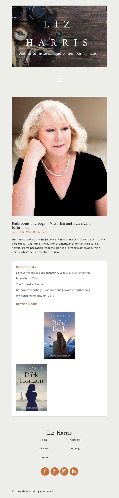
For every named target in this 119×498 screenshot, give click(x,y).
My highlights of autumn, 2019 (35, 295)
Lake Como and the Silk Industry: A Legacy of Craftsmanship (53, 272)
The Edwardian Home (29, 284)
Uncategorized (40, 232)
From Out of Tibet (27, 278)
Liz (16, 232)
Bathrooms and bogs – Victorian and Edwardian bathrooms (51, 224)
